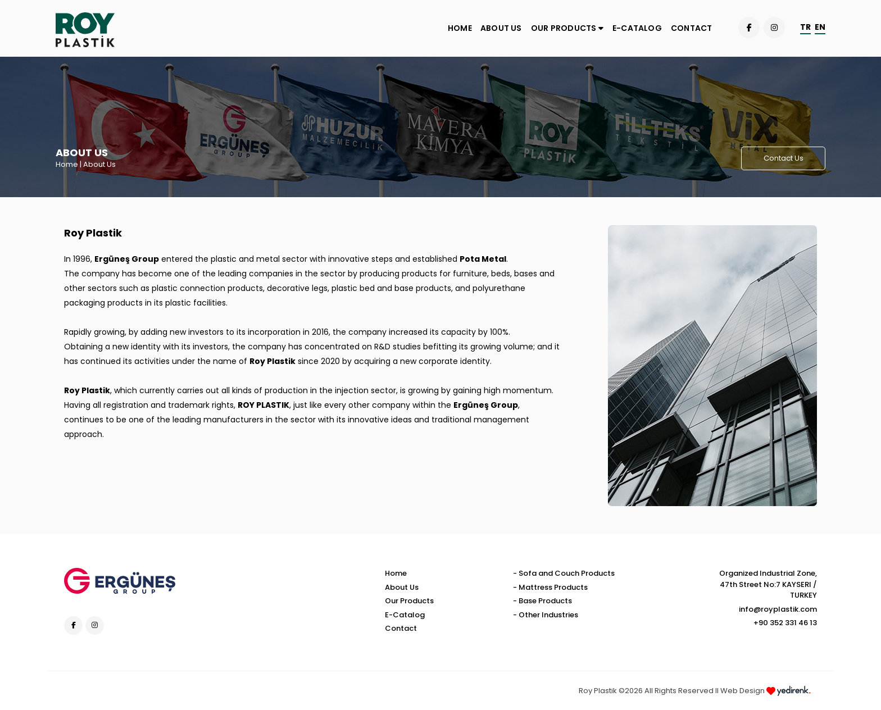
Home (67, 164)
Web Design (765, 690)
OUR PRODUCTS (567, 28)
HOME (460, 28)
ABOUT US (501, 28)
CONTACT (691, 28)
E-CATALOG (637, 28)
